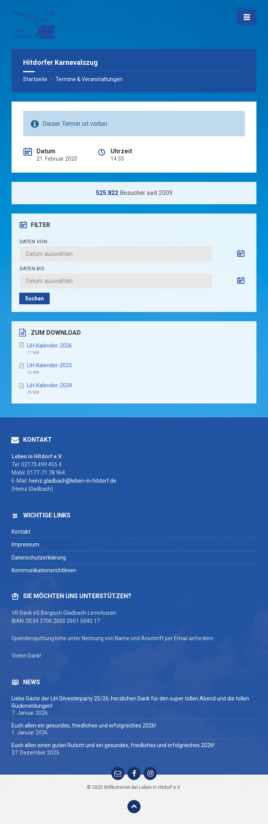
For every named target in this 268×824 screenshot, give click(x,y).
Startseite (35, 79)
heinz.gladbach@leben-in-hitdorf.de (72, 481)
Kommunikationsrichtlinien (44, 570)
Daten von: (34, 241)
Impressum (25, 544)
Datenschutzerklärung (39, 557)
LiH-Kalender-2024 (49, 385)
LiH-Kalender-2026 (49, 345)
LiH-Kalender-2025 (49, 365)
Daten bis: (32, 268)
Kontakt (21, 532)
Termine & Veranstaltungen (88, 79)
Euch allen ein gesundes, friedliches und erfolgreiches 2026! (84, 725)
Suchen (34, 298)
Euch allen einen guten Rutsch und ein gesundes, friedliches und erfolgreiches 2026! (113, 745)
